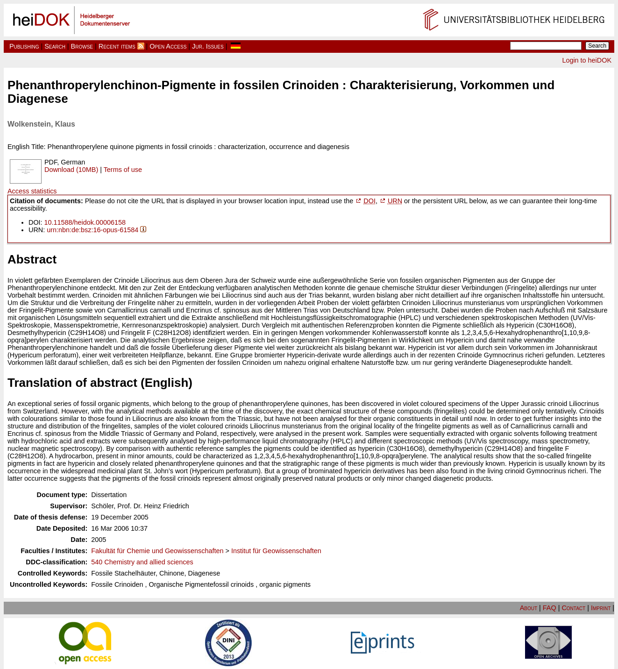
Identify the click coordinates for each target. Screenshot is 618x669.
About (528, 608)
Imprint (601, 608)
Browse (82, 46)
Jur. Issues (208, 46)
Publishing (24, 46)
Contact (573, 608)
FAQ (549, 608)
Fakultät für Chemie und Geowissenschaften (157, 551)
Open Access (167, 46)
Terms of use (123, 169)
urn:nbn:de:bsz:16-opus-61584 (92, 230)
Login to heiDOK (586, 60)
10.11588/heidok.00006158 (85, 222)
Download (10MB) (71, 169)
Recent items (117, 46)
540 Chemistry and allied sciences (142, 562)
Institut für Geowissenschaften (276, 551)
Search (54, 46)
